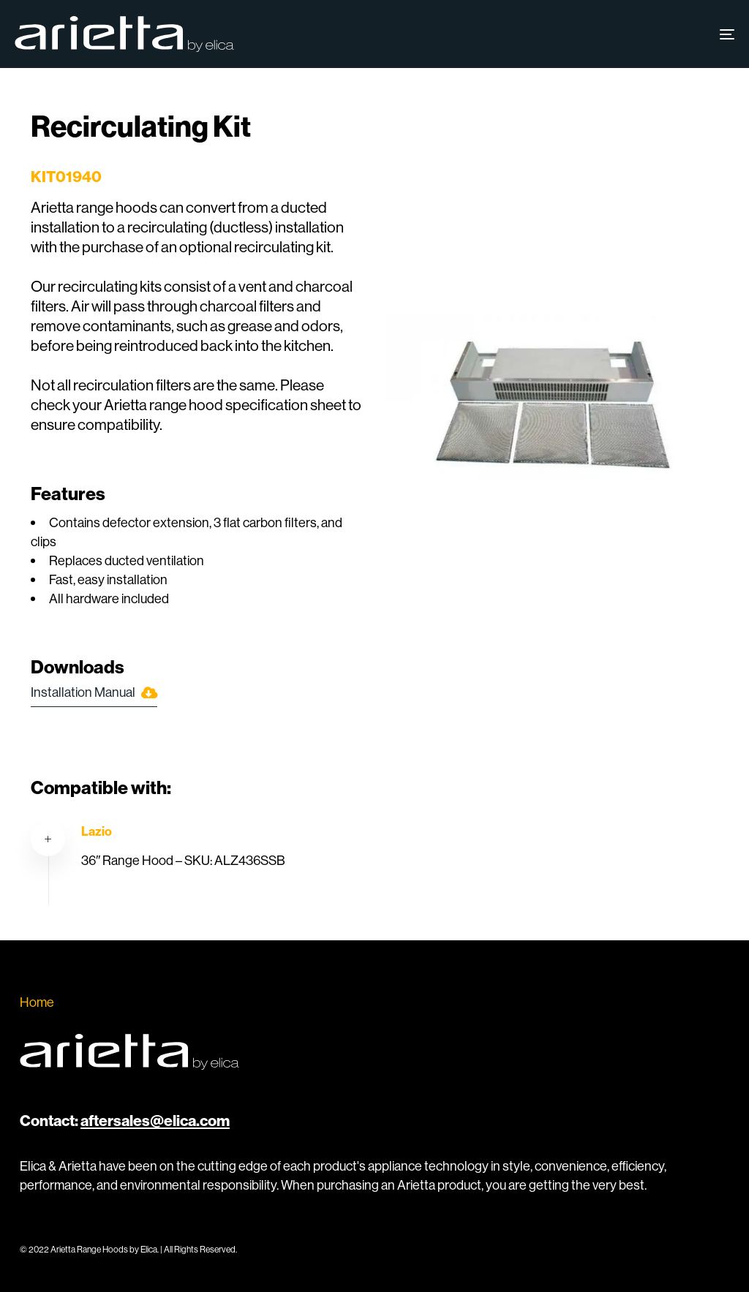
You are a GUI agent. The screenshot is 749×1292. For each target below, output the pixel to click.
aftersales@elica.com (155, 1120)
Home (37, 1002)
